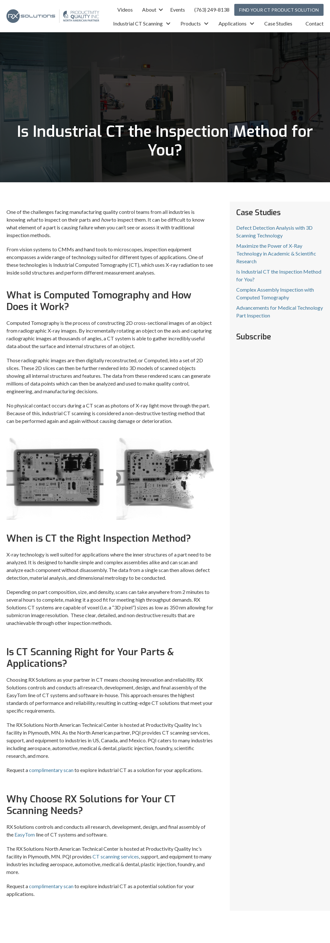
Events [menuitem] (177, 9)
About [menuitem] (149, 9)
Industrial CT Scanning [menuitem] (138, 23)
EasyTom (25, 834)
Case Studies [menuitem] (278, 23)
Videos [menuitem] (125, 9)
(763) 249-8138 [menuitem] (211, 9)
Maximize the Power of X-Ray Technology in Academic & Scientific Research (276, 253)
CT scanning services (115, 856)
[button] (160, 9)
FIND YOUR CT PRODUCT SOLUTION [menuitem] (279, 10)
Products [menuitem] (190, 23)
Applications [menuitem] (232, 23)
